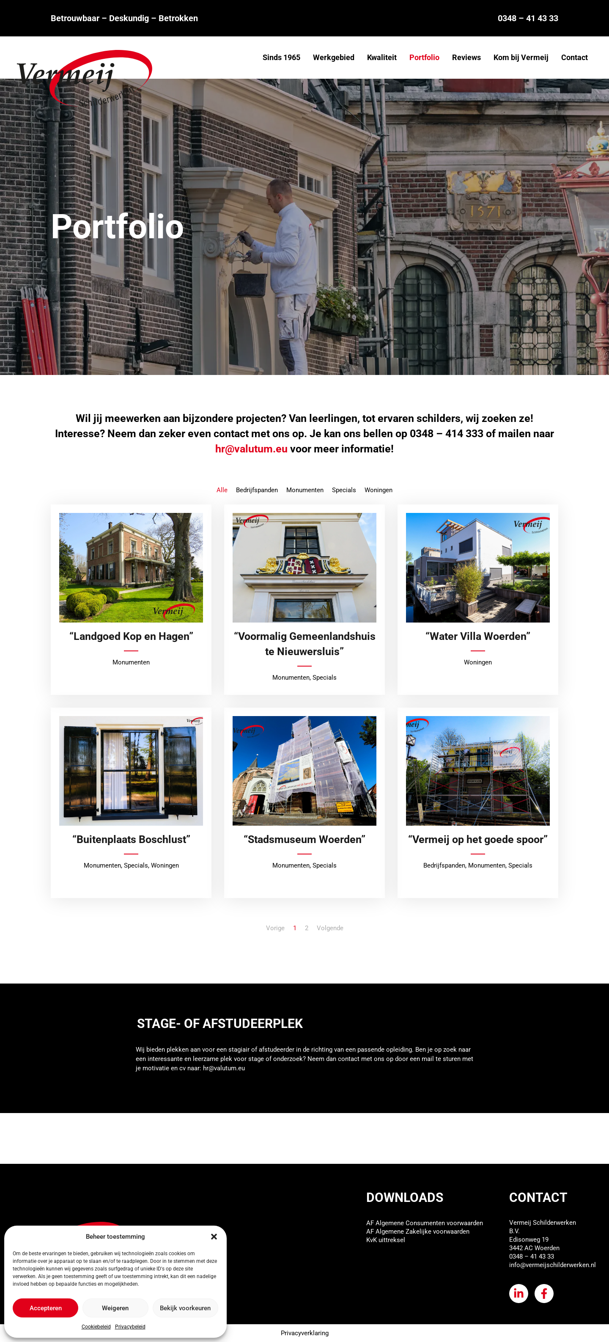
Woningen (378, 490)
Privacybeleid (130, 1327)
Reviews (466, 57)
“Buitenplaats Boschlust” (131, 839)
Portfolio (424, 57)
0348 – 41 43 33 (528, 18)
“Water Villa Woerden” (477, 636)
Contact (574, 57)
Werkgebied (333, 57)
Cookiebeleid (96, 1327)
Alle (222, 490)
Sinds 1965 (281, 57)
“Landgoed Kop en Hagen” (131, 636)
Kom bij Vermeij (521, 57)
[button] (214, 1236)
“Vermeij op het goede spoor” (478, 839)
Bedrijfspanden (257, 490)
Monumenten (305, 490)
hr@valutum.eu (224, 1068)
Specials (344, 490)
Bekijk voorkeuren (185, 1308)
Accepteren (46, 1308)
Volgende (330, 928)
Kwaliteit (382, 57)
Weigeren (115, 1308)
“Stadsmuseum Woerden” (304, 839)
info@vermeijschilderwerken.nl (552, 1265)
